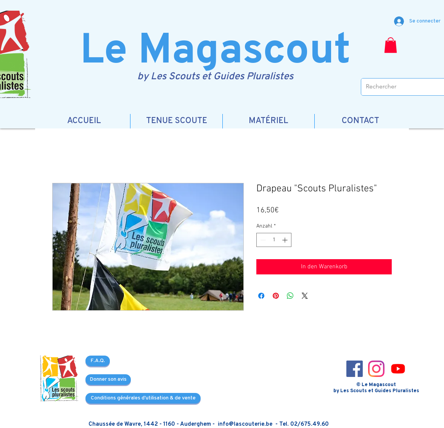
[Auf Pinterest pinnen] (275, 295)
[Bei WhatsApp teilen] (290, 295)
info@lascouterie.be (245, 424)
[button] (390, 45)
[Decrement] (262, 240)
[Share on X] (304, 295)
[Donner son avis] (108, 379)
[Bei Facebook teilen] (261, 295)
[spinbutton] (274, 240)
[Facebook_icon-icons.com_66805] (354, 369)
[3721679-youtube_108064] (398, 369)
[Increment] (285, 240)
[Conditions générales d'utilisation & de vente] (143, 398)
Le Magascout (215, 52)
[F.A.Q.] (97, 361)
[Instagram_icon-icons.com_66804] (376, 369)
